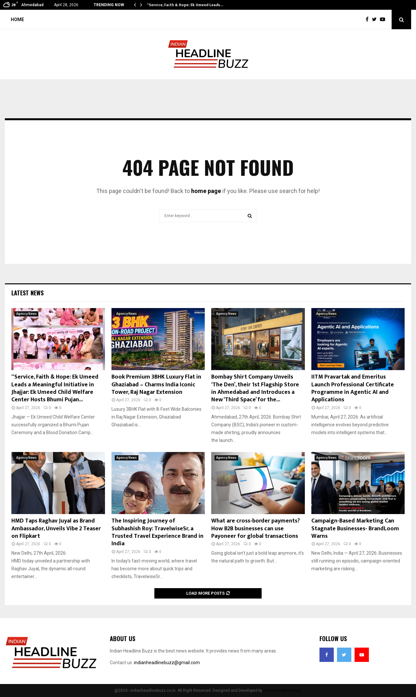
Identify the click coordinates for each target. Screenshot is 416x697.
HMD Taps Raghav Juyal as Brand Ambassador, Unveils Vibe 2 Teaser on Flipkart (56, 528)
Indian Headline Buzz (282, 690)
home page (206, 190)
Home (17, 19)
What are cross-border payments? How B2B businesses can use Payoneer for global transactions (255, 528)
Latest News (27, 293)
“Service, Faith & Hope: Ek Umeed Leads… (185, 5)
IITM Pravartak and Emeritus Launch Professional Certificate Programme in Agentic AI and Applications (352, 388)
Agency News (26, 314)
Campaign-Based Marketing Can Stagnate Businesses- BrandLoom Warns (355, 528)
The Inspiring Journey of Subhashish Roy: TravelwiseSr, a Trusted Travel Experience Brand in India (157, 532)
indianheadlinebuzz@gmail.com (167, 662)
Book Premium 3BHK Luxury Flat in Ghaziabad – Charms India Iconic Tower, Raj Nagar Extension (156, 384)
